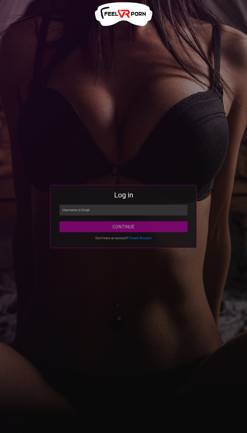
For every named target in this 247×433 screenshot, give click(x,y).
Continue (123, 226)
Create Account (140, 238)
